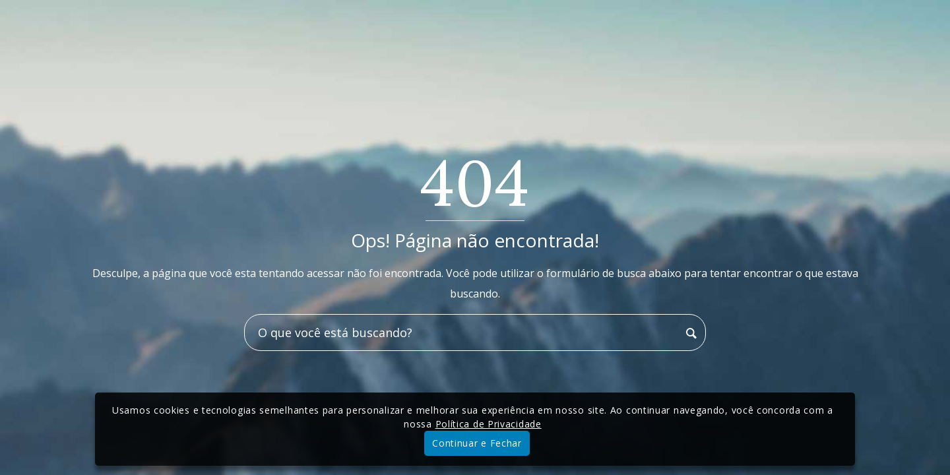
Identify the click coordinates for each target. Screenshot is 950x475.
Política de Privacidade (488, 424)
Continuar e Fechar (477, 443)
